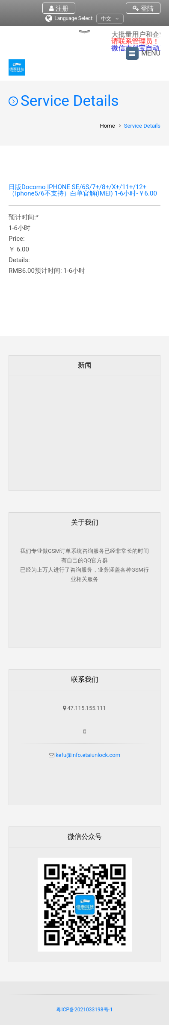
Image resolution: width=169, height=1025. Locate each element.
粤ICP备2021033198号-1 (84, 1010)
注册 (58, 8)
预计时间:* (24, 217)
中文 (110, 19)
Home (107, 126)
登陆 (143, 8)
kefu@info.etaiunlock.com (87, 755)
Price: (17, 239)
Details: (19, 260)
